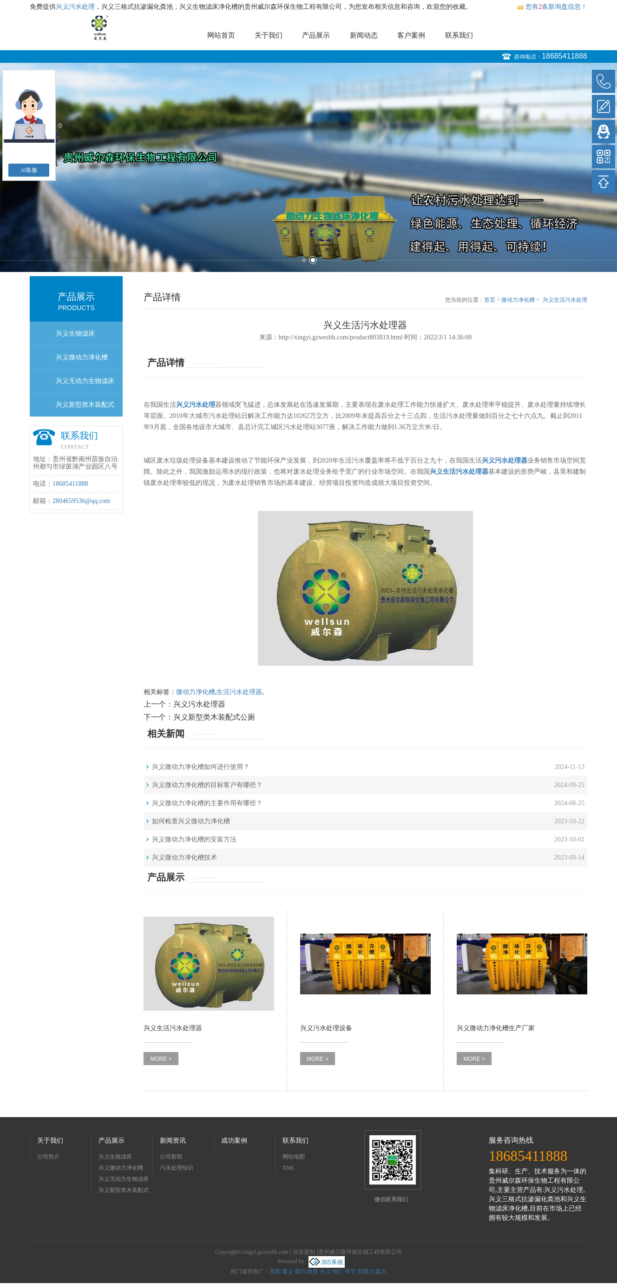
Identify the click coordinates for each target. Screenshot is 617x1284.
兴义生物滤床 (75, 333)
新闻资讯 (173, 1140)
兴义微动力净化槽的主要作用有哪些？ (207, 803)
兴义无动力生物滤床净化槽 (85, 385)
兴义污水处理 (75, 6)
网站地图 (293, 1156)
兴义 (325, 1271)
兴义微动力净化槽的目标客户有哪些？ (207, 784)
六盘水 (378, 1271)
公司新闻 (171, 1156)
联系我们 (459, 35)
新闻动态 (364, 35)
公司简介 (48, 1156)
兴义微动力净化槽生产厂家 (496, 1028)
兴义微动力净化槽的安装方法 (194, 839)
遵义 (287, 1271)
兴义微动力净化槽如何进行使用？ (200, 766)
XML (288, 1168)
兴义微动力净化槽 (82, 357)
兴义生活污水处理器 (565, 300)
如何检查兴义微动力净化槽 (191, 821)
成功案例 (234, 1140)
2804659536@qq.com (82, 500)
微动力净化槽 (518, 300)
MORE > (160, 1059)
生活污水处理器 (239, 691)
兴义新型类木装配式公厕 (85, 409)
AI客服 (29, 170)
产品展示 (316, 35)
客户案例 (411, 35)
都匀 (300, 1271)
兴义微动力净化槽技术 (184, 857)
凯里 (312, 1271)
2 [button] (313, 260)
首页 (489, 300)
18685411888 (564, 56)
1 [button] (304, 260)
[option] (308, 167)
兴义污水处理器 (199, 704)
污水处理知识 (176, 1168)
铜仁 (337, 1271)
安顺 (362, 1271)
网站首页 (221, 35)
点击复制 (304, 1252)
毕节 (350, 1271)
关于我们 (268, 35)
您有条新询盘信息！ (552, 6)
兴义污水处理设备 (326, 1028)
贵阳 (275, 1271)
